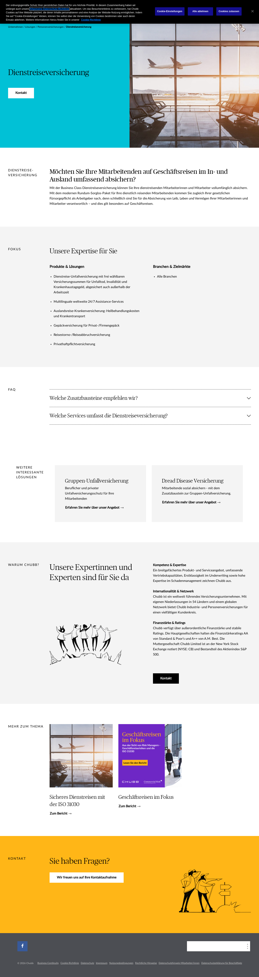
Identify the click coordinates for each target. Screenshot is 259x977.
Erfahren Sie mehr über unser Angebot (94, 507)
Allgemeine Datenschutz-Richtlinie (49, 8)
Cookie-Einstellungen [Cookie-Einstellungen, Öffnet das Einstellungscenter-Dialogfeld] (169, 11)
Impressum (101, 963)
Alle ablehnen (200, 11)
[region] (129, 12)
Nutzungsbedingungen (121, 963)
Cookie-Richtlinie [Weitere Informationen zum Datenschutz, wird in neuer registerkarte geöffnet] (91, 19)
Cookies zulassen (229, 11)
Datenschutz (87, 963)
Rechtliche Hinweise (146, 963)
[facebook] (22, 946)
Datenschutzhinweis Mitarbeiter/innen (179, 963)
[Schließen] (252, 11)
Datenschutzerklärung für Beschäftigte (221, 963)
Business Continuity (48, 963)
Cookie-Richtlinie (70, 963)
